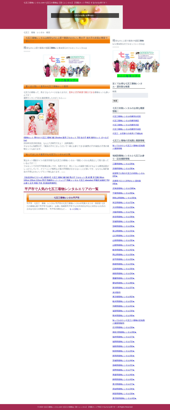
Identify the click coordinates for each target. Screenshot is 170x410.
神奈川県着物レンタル (124, 332)
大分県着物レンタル (123, 207)
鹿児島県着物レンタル (124, 398)
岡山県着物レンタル (123, 255)
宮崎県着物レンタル (123, 226)
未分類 (117, 292)
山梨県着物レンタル (123, 245)
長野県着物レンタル (123, 370)
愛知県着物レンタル (123, 283)
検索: (115, 91)
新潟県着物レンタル (123, 288)
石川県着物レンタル (123, 327)
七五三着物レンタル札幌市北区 (126, 125)
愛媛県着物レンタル (123, 278)
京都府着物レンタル (123, 169)
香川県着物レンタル (123, 384)
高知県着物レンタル (123, 389)
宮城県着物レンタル (123, 221)
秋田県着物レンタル (123, 351)
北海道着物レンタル (123, 188)
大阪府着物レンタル (123, 212)
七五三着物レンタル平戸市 (66, 197)
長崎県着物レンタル (123, 365)
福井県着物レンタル (123, 337)
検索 (115, 101)
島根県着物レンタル (123, 264)
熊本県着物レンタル (123, 316)
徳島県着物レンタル (123, 274)
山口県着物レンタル (123, 236)
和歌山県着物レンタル (124, 198)
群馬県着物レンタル (123, 356)
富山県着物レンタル (123, 231)
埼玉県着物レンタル (123, 203)
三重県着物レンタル (123, 164)
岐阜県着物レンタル (123, 250)
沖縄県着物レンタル (123, 306)
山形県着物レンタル (123, 240)
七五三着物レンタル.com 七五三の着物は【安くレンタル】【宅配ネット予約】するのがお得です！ (66, 3)
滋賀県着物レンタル (123, 311)
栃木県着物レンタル (123, 301)
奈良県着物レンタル (123, 217)
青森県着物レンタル (123, 375)
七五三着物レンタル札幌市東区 (126, 121)
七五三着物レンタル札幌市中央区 (127, 129)
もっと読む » (75, 209)
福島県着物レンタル (123, 346)
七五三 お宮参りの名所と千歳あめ (128, 133)
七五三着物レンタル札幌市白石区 (127, 116)
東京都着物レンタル (123, 297)
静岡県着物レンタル (123, 379)
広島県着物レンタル (123, 269)
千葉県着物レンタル (123, 193)
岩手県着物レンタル (123, 259)
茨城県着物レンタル (123, 361)
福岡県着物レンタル (123, 342)
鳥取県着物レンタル (123, 394)
